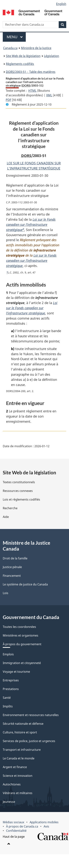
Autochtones (12, 785)
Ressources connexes (18, 491)
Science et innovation (17, 776)
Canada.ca (10, 48)
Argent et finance (15, 768)
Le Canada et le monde (18, 759)
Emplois (8, 655)
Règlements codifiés (20, 64)
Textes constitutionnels (19, 483)
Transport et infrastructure (22, 750)
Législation (51, 56)
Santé (7, 698)
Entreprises (11, 681)
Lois (5, 594)
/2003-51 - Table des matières (30, 72)
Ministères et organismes (20, 636)
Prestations (11, 690)
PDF (8, 100)
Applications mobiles (44, 823)
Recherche (10, 509)
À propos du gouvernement (22, 645)
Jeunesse (9, 802)
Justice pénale (12, 568)
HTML (32, 91)
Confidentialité (16, 831)
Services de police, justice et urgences (29, 742)
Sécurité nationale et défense (23, 724)
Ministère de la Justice (36, 48)
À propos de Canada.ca (22, 827)
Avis (46, 827)
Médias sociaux (13, 823)
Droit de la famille (15, 559)
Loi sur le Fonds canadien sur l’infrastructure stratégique (31, 224)
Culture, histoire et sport (20, 733)
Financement (12, 576)
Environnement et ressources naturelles (31, 716)
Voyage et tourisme (16, 672)
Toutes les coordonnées (19, 627)
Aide (6, 518)
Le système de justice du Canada (25, 585)
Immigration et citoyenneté (22, 664)
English (61, 4)
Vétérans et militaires (17, 794)
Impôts (8, 707)
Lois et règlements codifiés (21, 500)
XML (49, 95)
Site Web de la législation (23, 56)
